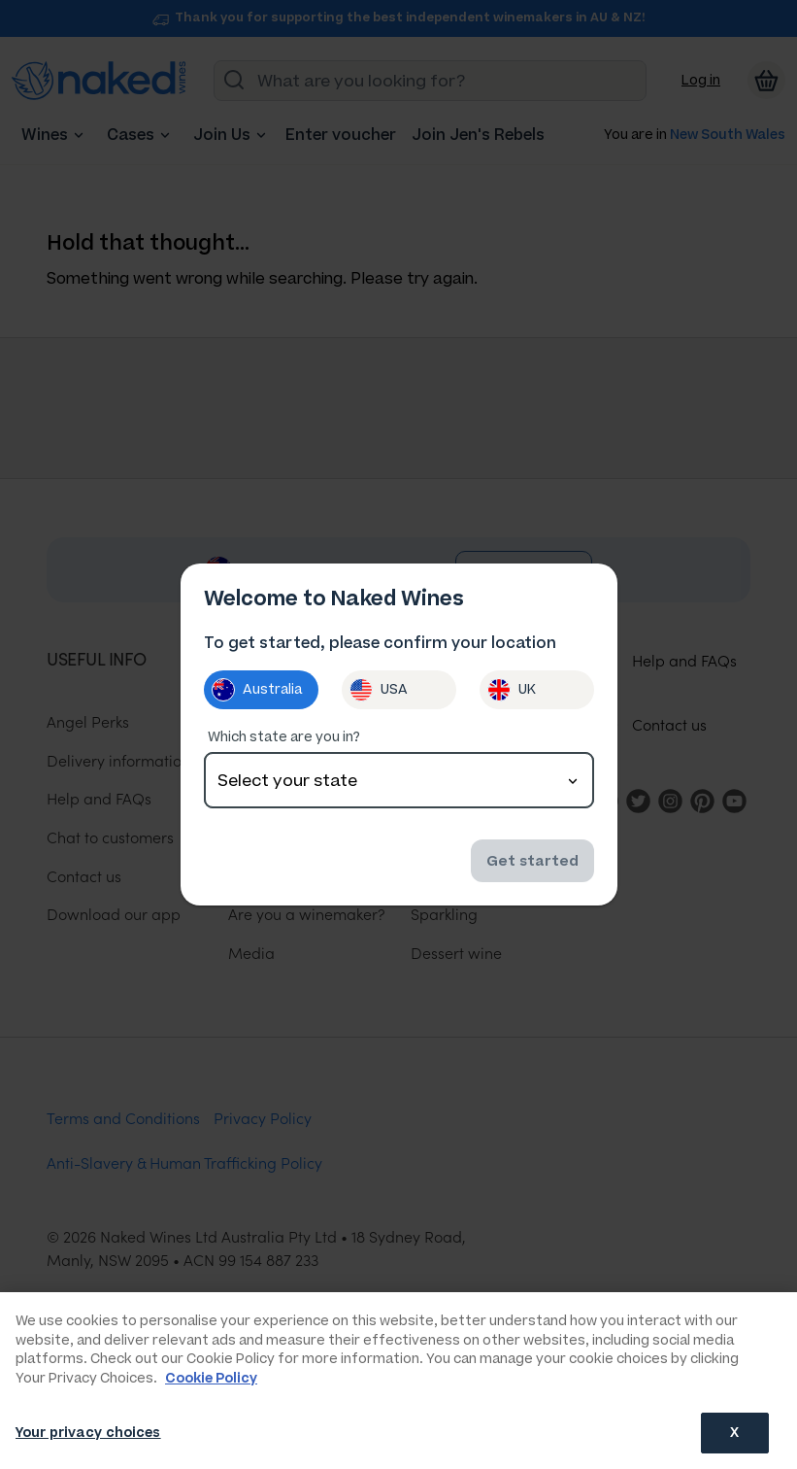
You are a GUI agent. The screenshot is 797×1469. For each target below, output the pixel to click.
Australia (257, 689)
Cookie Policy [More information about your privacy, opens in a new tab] (211, 1378)
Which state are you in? (284, 737)
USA (378, 689)
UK (511, 689)
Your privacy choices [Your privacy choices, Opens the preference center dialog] (88, 1432)
